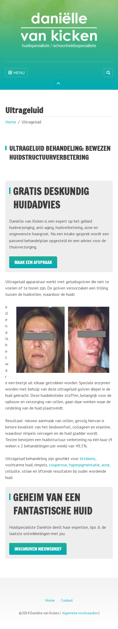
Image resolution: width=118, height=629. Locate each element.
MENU (16, 72)
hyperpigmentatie (84, 464)
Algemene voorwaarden (80, 613)
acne (105, 464)
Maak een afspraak (33, 262)
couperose (58, 464)
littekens (87, 458)
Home (10, 121)
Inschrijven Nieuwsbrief (37, 549)
